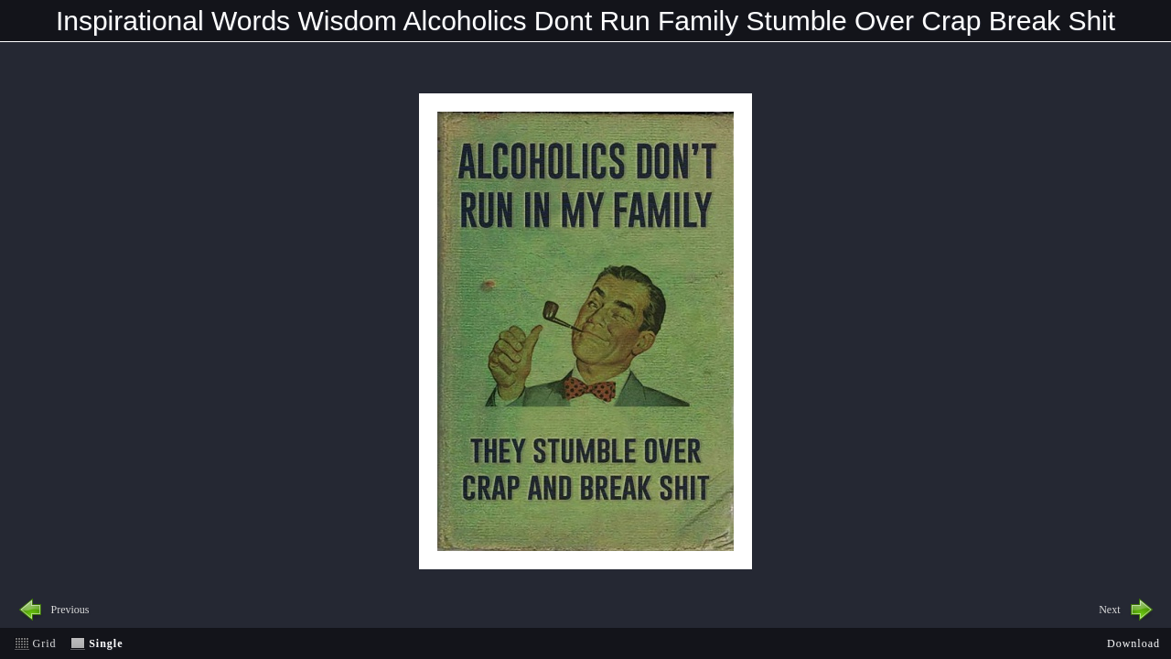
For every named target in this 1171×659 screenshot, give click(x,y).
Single (106, 643)
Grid (45, 643)
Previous (70, 609)
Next (1109, 609)
